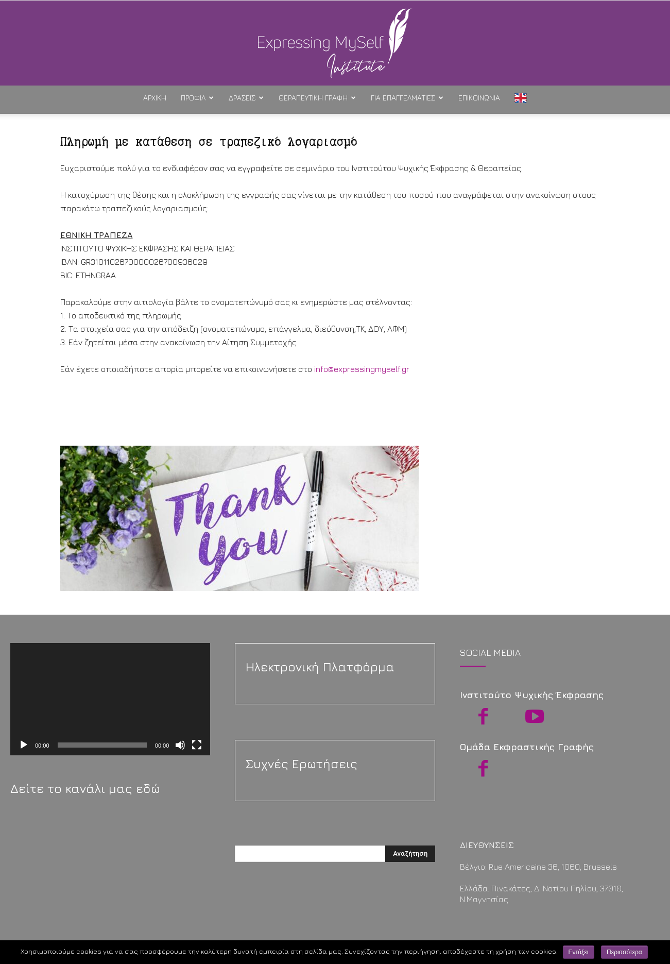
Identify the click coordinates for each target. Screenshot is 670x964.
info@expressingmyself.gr (362, 369)
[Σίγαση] (180, 745)
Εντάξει (579, 952)
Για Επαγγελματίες (407, 97)
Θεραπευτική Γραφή (317, 97)
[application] (110, 699)
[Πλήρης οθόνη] (197, 745)
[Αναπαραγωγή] (24, 745)
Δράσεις (246, 97)
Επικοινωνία (479, 97)
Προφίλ (197, 97)
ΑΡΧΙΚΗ (154, 97)
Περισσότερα (624, 952)
